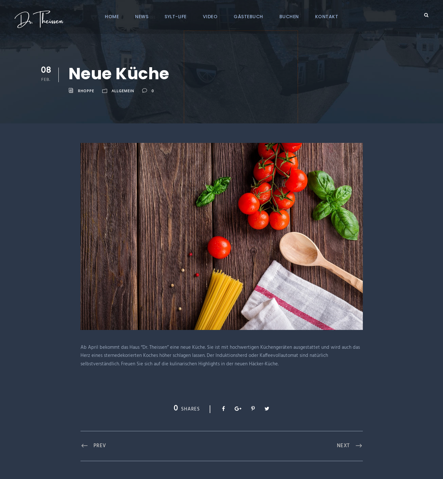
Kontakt (326, 16)
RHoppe (86, 90)
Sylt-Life (176, 16)
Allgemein (123, 90)
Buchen (289, 16)
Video (210, 16)
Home (112, 16)
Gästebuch (248, 16)
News (141, 16)
